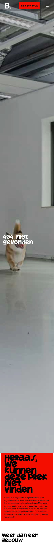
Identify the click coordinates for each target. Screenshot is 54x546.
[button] (47, 5)
